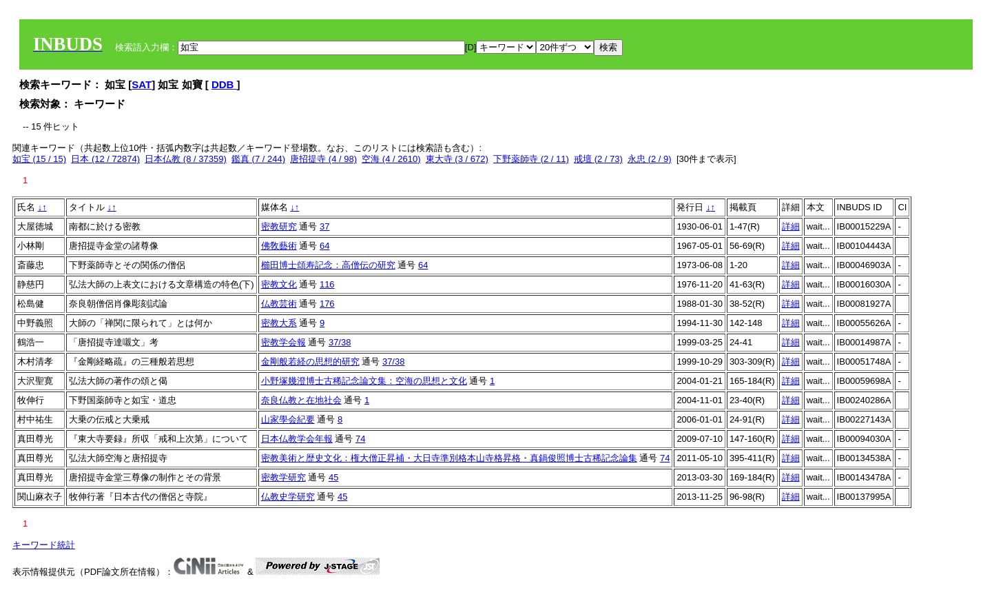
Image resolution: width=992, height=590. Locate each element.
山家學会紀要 (288, 419)
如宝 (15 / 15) (39, 159)
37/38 (340, 342)
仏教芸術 (279, 303)
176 (327, 303)
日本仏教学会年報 (297, 439)
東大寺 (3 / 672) (457, 159)
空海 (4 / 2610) (391, 159)
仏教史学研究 (288, 496)
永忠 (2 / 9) (650, 159)
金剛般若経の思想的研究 (310, 361)
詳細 (791, 226)
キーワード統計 (43, 545)
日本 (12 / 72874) (105, 159)
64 (324, 246)
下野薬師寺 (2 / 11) (531, 159)
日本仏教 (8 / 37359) (186, 159)
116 (327, 284)
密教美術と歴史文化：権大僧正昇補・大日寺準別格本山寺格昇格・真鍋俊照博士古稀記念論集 (449, 458)
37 (324, 226)
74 (360, 439)
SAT (142, 84)
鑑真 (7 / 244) (258, 159)
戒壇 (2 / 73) (598, 159)
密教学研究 (283, 477)
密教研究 (279, 226)
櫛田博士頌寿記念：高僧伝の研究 (328, 265)
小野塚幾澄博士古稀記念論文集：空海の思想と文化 (364, 381)
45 (333, 477)
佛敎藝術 (279, 246)
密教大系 (279, 323)
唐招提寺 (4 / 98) (323, 159)
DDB (224, 84)
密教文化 (279, 284)
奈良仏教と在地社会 (301, 400)
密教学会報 (283, 342)
